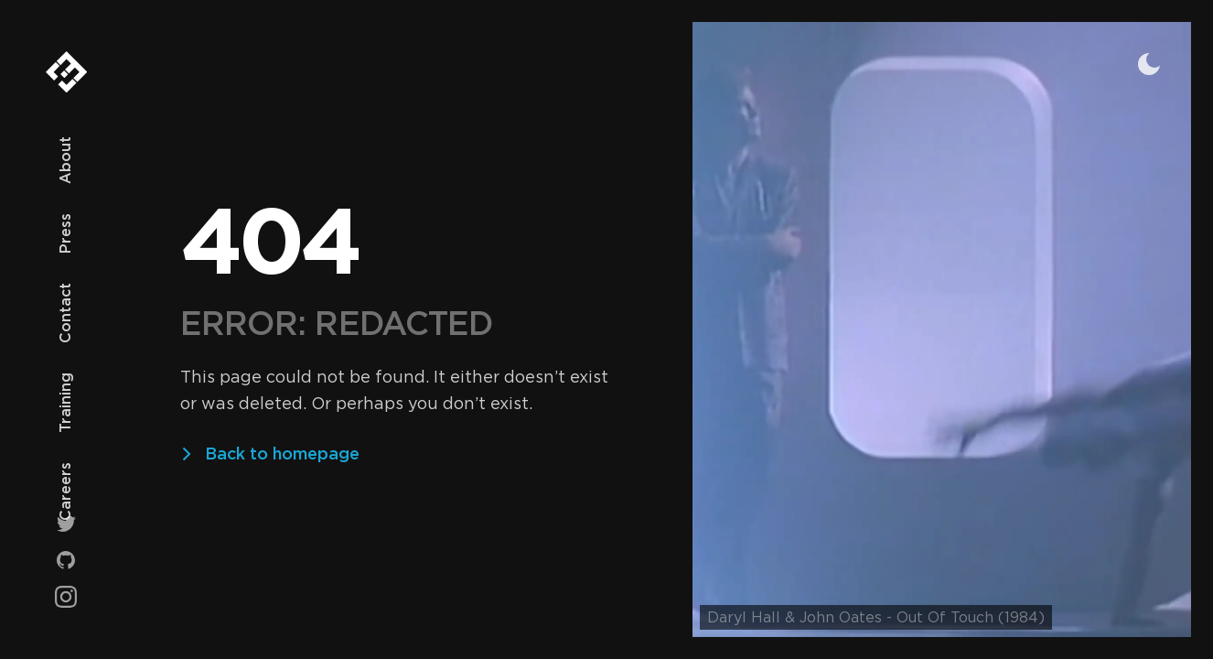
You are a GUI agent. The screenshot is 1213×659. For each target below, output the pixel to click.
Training (65, 403)
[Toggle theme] (1149, 64)
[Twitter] (66, 523)
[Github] (66, 560)
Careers (65, 491)
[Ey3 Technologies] (66, 79)
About (65, 160)
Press (65, 233)
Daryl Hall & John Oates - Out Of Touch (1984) (876, 617)
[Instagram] (66, 596)
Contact (65, 313)
